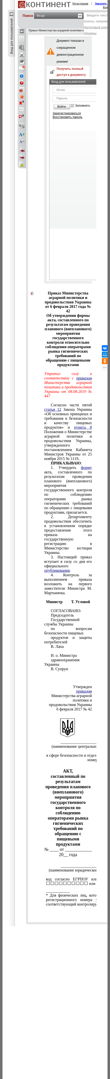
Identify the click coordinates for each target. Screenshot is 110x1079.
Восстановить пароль (67, 117)
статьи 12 (52, 409)
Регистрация (80, 3)
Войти (61, 106)
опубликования (57, 570)
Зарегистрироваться (67, 113)
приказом (84, 378)
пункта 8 (83, 427)
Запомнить (82, 105)
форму (86, 467)
